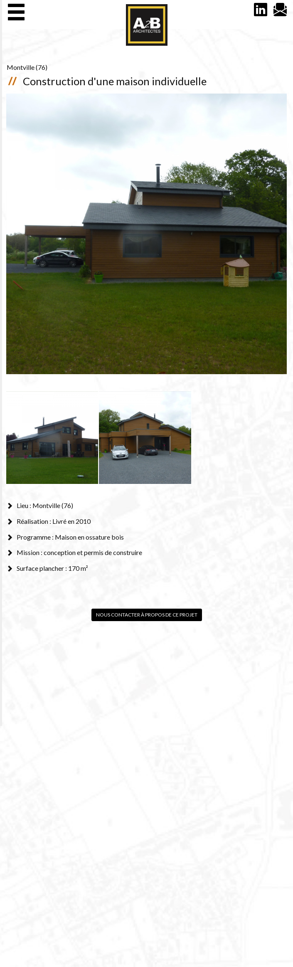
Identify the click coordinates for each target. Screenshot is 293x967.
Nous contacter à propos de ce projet (146, 615)
